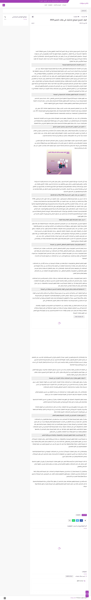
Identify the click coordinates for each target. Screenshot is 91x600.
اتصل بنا (41, 1)
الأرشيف (45, 1)
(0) (33, 23)
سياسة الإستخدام (55, 1)
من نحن (49, 1)
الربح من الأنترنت (57, 5)
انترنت (45, 5)
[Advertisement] (59, 38)
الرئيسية (84, 16)
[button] (81, 520)
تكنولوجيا (50, 5)
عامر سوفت (84, 3)
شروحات (64, 5)
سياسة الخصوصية (63, 1)
